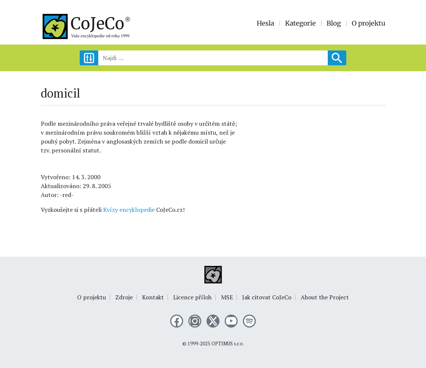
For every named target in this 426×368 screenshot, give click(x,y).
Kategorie (300, 23)
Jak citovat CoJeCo (266, 297)
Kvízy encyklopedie (129, 210)
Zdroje (124, 297)
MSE (227, 297)
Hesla (265, 23)
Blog (334, 23)
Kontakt (153, 297)
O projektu (369, 23)
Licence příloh (192, 297)
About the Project (325, 297)
